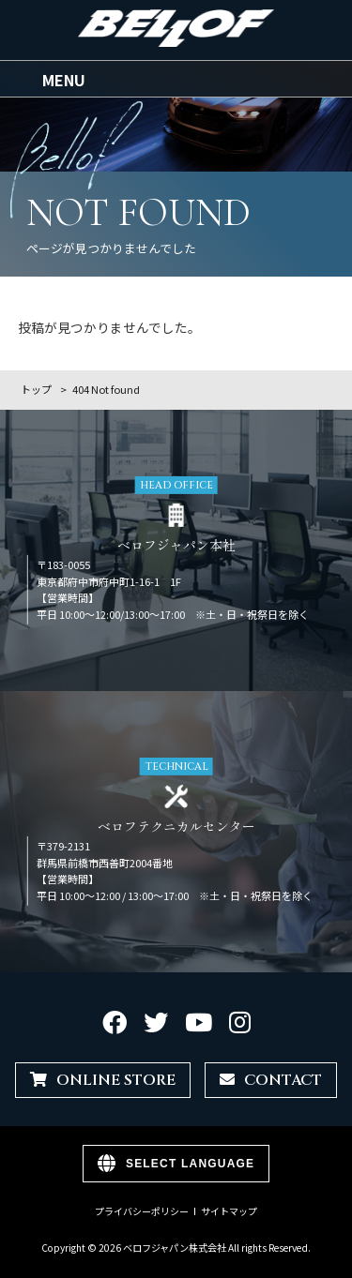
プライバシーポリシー (142, 1211)
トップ (36, 389)
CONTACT (271, 1080)
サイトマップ (229, 1211)
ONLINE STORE (103, 1080)
